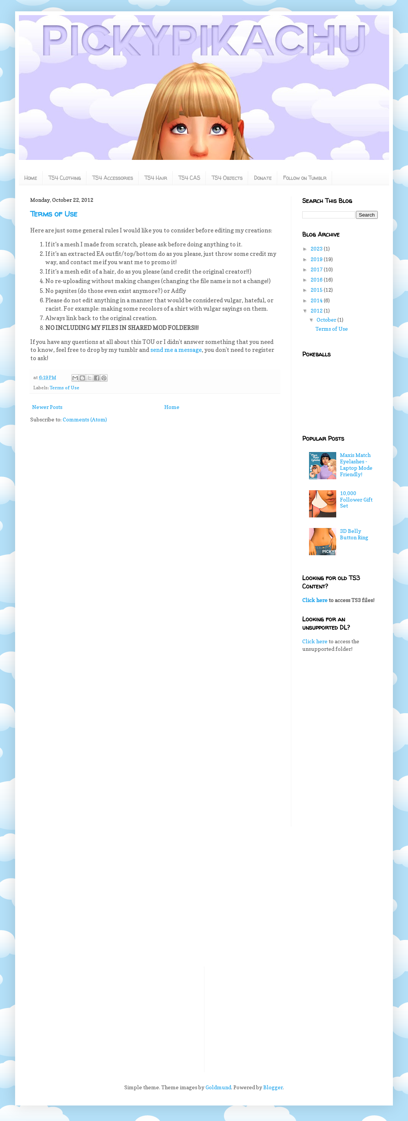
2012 (317, 310)
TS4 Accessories (112, 177)
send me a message (176, 349)
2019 (317, 259)
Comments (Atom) (85, 419)
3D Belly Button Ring (354, 534)
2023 (317, 248)
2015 (317, 289)
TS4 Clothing (64, 177)
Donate (263, 177)
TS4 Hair (155, 177)
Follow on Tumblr (304, 177)
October (327, 319)
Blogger (273, 1087)
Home (30, 177)
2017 (317, 269)
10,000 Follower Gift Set (356, 499)
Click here (315, 600)
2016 (317, 279)
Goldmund (218, 1087)
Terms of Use (53, 214)
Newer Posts (47, 407)
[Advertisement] (340, 702)
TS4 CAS (189, 177)
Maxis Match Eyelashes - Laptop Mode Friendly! (356, 464)
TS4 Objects (227, 177)
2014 (317, 300)
